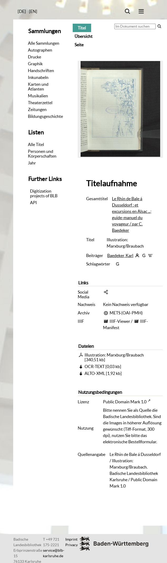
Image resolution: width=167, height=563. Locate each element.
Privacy (71, 545)
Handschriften (41, 70)
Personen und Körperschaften (42, 153)
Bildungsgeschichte (45, 116)
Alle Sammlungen (43, 43)
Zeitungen (37, 109)
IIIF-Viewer (120, 321)
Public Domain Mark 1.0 (124, 401)
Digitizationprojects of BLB (43, 193)
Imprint (71, 539)
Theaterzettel (40, 102)
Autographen (40, 50)
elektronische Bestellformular (129, 441)
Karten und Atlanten (38, 86)
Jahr (32, 162)
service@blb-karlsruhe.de (53, 553)
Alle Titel (36, 144)
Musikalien (38, 95)
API (33, 202)
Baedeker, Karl (120, 255)
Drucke (34, 56)
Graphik (35, 63)
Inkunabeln (38, 77)
